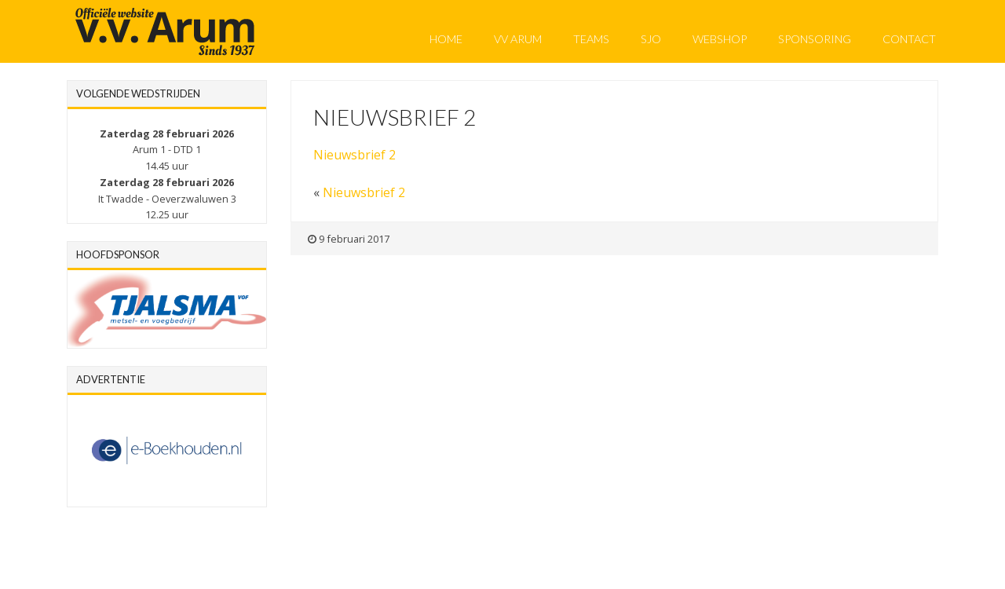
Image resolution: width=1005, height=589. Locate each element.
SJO (651, 39)
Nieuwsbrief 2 (354, 154)
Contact (909, 39)
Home (445, 39)
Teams (591, 39)
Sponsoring (814, 39)
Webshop (720, 39)
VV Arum (518, 39)
